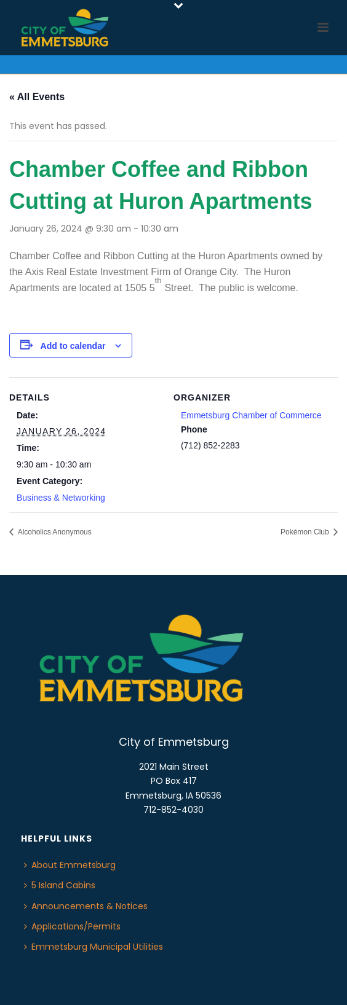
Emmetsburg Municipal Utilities (93, 946)
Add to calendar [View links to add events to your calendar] (73, 346)
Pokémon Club (306, 532)
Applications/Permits (72, 926)
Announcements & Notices (86, 906)
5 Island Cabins (59, 885)
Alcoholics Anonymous (54, 532)
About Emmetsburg (70, 865)
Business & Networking (61, 497)
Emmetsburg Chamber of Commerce (251, 415)
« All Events (37, 97)
